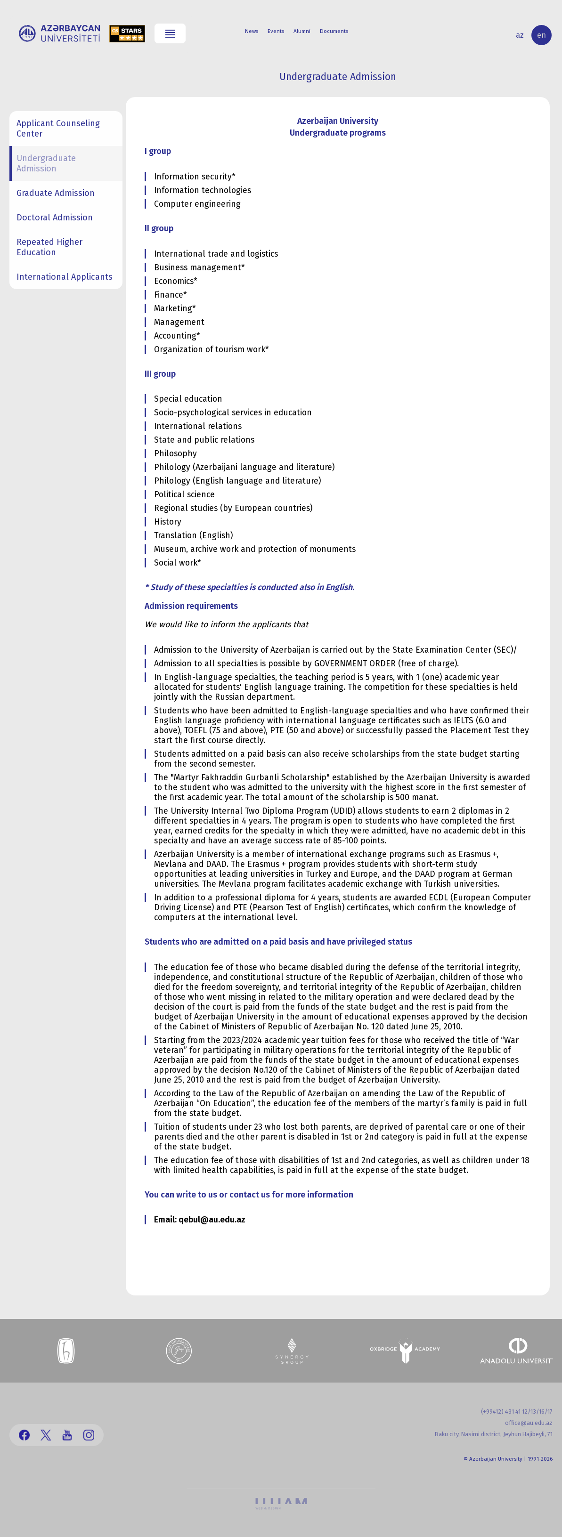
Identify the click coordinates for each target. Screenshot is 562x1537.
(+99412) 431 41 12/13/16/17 (517, 1411)
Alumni (301, 31)
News (251, 31)
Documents (334, 31)
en (541, 35)
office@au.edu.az (529, 1422)
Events (276, 31)
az (520, 35)
